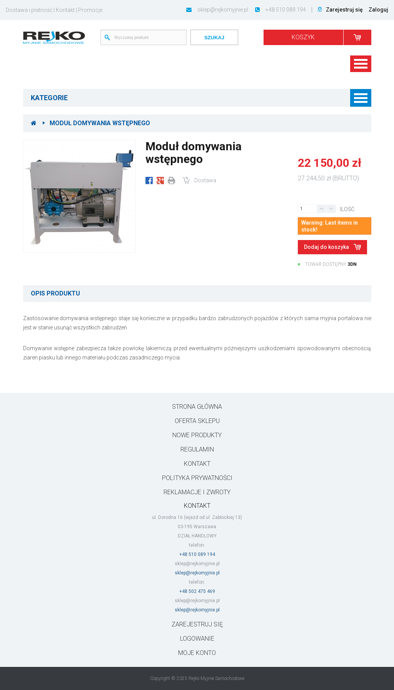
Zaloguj (378, 10)
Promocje (90, 10)
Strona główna (197, 406)
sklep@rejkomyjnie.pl (217, 10)
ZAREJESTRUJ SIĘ (197, 624)
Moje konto (197, 652)
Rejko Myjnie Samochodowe (216, 678)
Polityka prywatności (197, 478)
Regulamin (197, 449)
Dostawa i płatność (29, 10)
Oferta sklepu (197, 421)
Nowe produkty (197, 435)
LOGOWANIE (197, 638)
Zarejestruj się (344, 10)
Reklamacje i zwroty (197, 492)
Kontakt (65, 10)
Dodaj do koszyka (326, 247)
